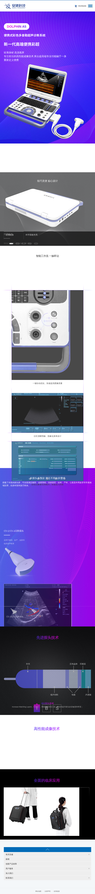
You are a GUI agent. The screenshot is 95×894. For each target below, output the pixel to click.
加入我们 (9, 873)
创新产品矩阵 (11, 864)
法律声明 (47, 891)
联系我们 (9, 878)
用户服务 (9, 868)
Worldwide (82, 6)
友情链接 (57, 891)
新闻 (7, 859)
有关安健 (9, 854)
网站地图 (38, 891)
